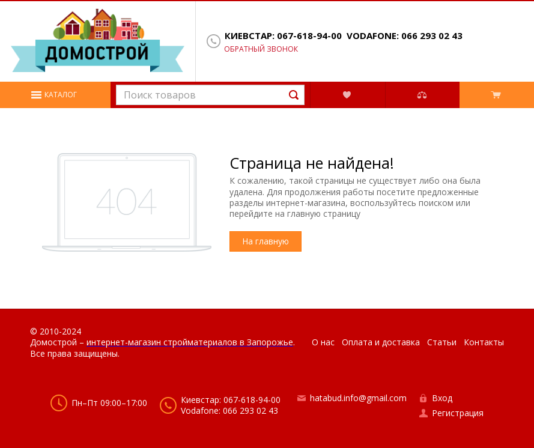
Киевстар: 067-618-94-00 (283, 35)
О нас (323, 342)
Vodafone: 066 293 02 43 (405, 35)
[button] (55, 95)
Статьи (442, 342)
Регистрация (458, 413)
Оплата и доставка (381, 342)
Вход (442, 398)
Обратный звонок (261, 49)
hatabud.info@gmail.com (358, 398)
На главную (265, 241)
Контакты (484, 342)
